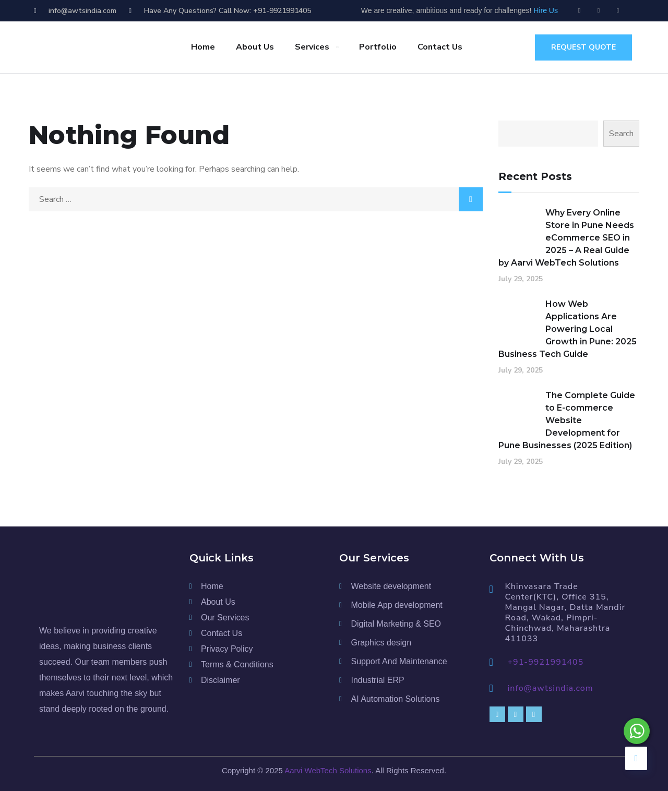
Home (203, 47)
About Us (255, 47)
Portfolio (378, 47)
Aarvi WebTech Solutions (327, 770)
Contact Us (440, 47)
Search (621, 133)
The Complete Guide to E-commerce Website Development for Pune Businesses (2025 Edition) (566, 420)
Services (312, 47)
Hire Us (545, 10)
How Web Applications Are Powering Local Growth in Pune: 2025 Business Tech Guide (567, 329)
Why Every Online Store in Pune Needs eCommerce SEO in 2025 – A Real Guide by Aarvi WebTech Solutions (566, 238)
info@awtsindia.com (550, 688)
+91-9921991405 (546, 662)
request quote (583, 47)
